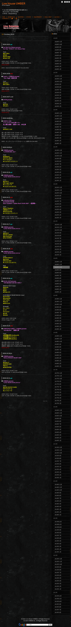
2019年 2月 (58, 326)
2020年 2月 (58, 289)
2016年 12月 (58, 410)
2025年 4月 (58, 98)
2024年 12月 (58, 113)
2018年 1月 (58, 366)
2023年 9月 (58, 158)
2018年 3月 (58, 360)
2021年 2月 (58, 252)
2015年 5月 (58, 466)
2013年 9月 (58, 530)
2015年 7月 (58, 461)
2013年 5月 (58, 541)
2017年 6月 (58, 389)
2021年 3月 (58, 249)
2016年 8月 (58, 421)
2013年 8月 (58, 532)
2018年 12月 (58, 336)
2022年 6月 (58, 204)
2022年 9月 (58, 195)
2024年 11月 (58, 116)
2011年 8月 (58, 607)
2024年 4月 (58, 135)
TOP (3, 17)
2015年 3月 (58, 472)
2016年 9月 (58, 418)
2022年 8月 (58, 198)
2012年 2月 (58, 586)
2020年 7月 (58, 275)
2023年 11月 (58, 153)
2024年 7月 (58, 127)
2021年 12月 (58, 224)
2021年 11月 (58, 227)
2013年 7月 (58, 535)
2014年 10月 (58, 490)
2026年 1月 (58, 69)
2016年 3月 (58, 435)
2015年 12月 (58, 447)
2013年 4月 (58, 543)
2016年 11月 (58, 413)
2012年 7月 (58, 572)
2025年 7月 (58, 90)
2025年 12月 (58, 76)
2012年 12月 (58, 559)
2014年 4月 (58, 506)
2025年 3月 (58, 101)
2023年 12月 (58, 150)
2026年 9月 (58, 47)
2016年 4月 (58, 432)
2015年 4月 (58, 469)
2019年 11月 (58, 301)
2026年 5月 (58, 58)
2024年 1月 (58, 143)
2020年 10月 (58, 267)
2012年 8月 (58, 570)
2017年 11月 (58, 376)
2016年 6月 (58, 426)
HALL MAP (48, 17)
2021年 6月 (58, 241)
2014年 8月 (58, 495)
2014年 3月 (58, 509)
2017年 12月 (58, 373)
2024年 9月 (58, 121)
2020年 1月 (58, 292)
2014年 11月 (58, 487)
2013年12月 (58, 521)
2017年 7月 (58, 387)
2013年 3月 (58, 546)
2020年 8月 (58, 272)
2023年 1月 (58, 180)
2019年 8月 (58, 310)
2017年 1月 (58, 403)
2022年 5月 (58, 206)
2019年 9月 (58, 307)
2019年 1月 (58, 329)
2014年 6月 (58, 501)
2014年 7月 (58, 498)
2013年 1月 (58, 552)
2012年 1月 (58, 589)
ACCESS (57, 17)
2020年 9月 (58, 270)
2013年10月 (58, 527)
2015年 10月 (58, 453)
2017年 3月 (58, 398)
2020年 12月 (58, 261)
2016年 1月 (58, 440)
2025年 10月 (58, 81)
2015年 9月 (58, 455)
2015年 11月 (58, 450)
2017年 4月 (58, 395)
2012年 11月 (58, 561)
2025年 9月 (58, 84)
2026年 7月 (58, 52)
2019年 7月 (58, 312)
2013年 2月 (58, 549)
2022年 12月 (58, 187)
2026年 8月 (58, 50)
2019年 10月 (58, 304)
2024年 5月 (58, 132)
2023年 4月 (58, 172)
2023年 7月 (58, 164)
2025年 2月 (58, 103)
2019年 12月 (58, 299)
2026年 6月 (58, 55)
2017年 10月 (58, 378)
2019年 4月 (58, 321)
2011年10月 (58, 601)
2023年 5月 (58, 169)
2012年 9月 (58, 567)
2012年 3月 (58, 583)
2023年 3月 (58, 175)
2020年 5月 (58, 281)
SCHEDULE (11, 17)
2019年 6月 (58, 315)
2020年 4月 (58, 283)
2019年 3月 (58, 323)
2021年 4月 (58, 246)
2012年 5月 (58, 578)
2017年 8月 (58, 384)
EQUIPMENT (38, 17)
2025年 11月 (58, 79)
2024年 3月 (58, 138)
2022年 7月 (58, 201)
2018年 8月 (58, 347)
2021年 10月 (58, 230)
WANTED (21, 17)
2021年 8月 (58, 235)
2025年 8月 (58, 87)
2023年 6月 (58, 167)
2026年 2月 (58, 66)
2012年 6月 (58, 575)
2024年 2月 (58, 140)
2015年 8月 (58, 458)
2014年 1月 (58, 515)
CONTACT (5, 18)
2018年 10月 (58, 341)
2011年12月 (58, 596)
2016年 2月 (58, 437)
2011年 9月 (58, 604)
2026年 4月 (58, 61)
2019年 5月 (58, 318)
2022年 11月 (58, 190)
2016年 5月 (58, 429)
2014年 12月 (58, 484)
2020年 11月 (58, 264)
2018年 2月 (58, 363)
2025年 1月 (58, 106)
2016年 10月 (58, 415)
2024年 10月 (58, 118)
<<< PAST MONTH (7, 38)
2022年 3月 (58, 212)
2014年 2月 (58, 512)
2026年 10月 (58, 44)
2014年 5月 (58, 504)
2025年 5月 (58, 95)
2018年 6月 (58, 352)
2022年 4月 (58, 209)
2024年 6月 (58, 129)
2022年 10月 (58, 193)
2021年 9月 (58, 233)
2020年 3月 (58, 286)
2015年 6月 (58, 464)
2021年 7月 (58, 238)
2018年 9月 (58, 344)
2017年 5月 (58, 392)
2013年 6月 (58, 538)
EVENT (28, 17)
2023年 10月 (58, 156)
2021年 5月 (58, 244)
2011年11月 (58, 598)
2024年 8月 (58, 124)
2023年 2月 (58, 178)
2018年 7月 (58, 349)
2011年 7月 (58, 609)
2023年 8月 (58, 161)
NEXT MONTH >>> (19, 38)
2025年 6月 (58, 92)
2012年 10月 (58, 564)
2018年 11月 (58, 338)
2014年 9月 (58, 493)
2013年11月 (58, 524)
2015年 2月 (58, 475)
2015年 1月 (58, 477)
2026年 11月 (58, 41)
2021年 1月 (58, 255)
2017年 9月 (58, 381)
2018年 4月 (58, 358)
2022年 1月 (58, 217)
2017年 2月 (58, 400)
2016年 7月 (58, 424)
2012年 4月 (58, 581)
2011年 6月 (58, 612)
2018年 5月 (58, 355)
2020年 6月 (58, 278)
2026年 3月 (58, 63)
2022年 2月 (58, 215)
